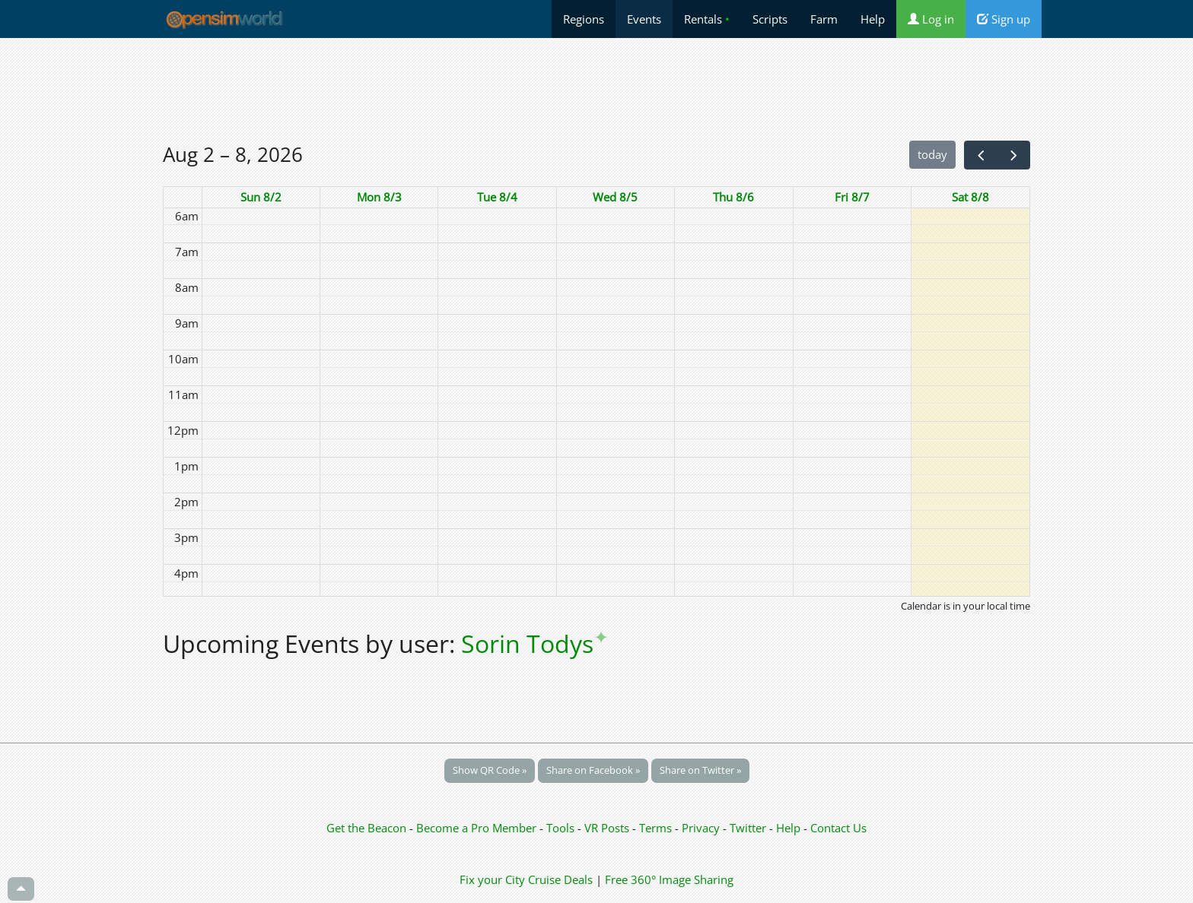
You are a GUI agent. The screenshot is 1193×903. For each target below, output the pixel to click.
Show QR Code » (490, 770)
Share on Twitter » (700, 770)
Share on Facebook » (593, 770)
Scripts (769, 19)
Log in (931, 19)
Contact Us (838, 827)
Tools (561, 827)
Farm (824, 19)
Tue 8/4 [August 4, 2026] (497, 196)
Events (644, 19)
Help (873, 19)
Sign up (1003, 19)
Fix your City (492, 879)
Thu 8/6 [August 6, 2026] (733, 196)
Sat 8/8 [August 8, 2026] (970, 196)
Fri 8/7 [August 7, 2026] (852, 196)
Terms (657, 827)
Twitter (748, 827)
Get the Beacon (366, 827)
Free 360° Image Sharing (669, 879)
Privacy (701, 827)
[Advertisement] (596, 89)
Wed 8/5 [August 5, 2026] (615, 196)
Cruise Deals (560, 879)
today (932, 154)
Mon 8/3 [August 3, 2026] (379, 196)
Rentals (707, 19)
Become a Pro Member (477, 827)
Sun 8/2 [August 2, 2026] (261, 196)
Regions (583, 19)
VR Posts (608, 827)
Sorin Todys (535, 643)
